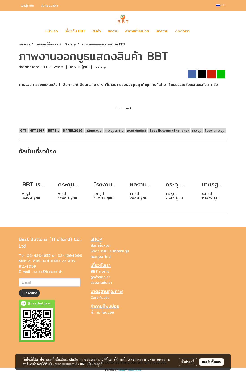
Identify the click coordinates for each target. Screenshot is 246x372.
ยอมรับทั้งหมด (211, 362)
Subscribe (29, 292)
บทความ (162, 31)
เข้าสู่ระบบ (27, 5)
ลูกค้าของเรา (100, 277)
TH (220, 5)
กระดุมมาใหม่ (101, 256)
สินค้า (97, 31)
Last (127, 108)
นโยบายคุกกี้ (94, 364)
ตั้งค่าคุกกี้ (187, 362)
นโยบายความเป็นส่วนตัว (63, 364)
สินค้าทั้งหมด (100, 245)
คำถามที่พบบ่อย (137, 31)
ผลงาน (113, 31)
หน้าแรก (51, 31)
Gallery (100, 67)
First (118, 108)
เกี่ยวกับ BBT (75, 31)
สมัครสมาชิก (49, 5)
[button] (199, 31)
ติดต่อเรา (182, 31)
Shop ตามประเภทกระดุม (110, 251)
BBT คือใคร (100, 271)
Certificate (100, 297)
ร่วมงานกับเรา (101, 283)
